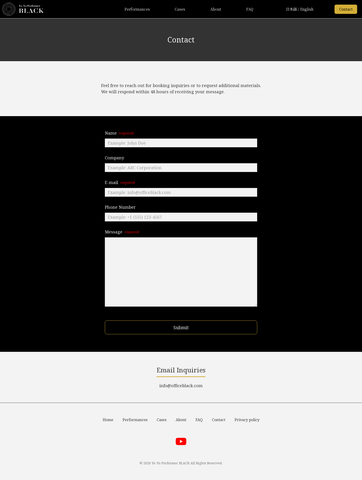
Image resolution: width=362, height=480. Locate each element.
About (215, 9)
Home (108, 419)
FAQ (249, 9)
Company (114, 157)
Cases (180, 9)
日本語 (291, 9)
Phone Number (120, 207)
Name (111, 133)
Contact (346, 9)
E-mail (111, 182)
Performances (137, 9)
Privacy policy (247, 419)
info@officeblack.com (181, 385)
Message (113, 232)
